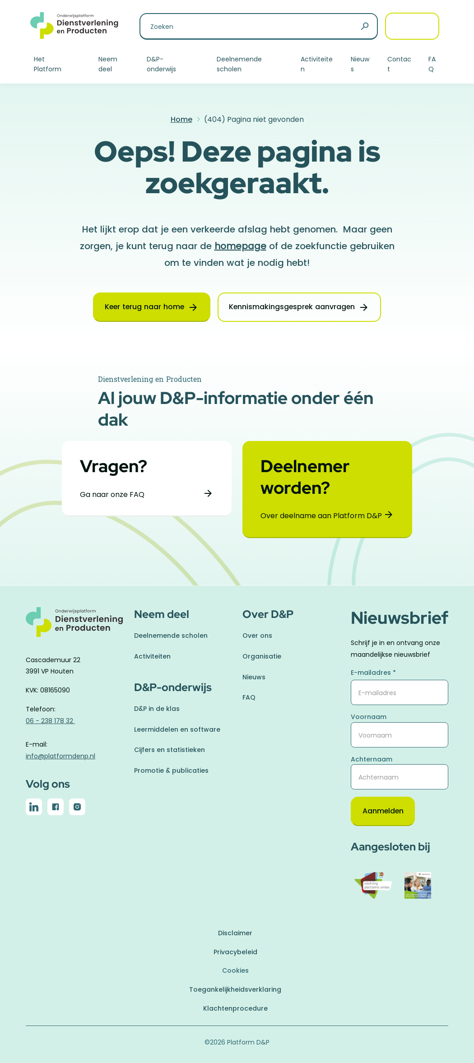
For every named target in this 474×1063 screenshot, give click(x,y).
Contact (399, 64)
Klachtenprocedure (235, 1008)
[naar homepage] (74, 627)
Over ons (257, 635)
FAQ (432, 64)
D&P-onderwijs (161, 64)
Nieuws (360, 64)
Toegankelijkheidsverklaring (235, 989)
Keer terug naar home (143, 307)
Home (181, 119)
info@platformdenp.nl (60, 755)
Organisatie (261, 656)
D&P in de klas (157, 708)
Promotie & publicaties (171, 770)
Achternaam (371, 758)
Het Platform (47, 64)
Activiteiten (317, 64)
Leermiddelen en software (177, 728)
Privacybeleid (235, 951)
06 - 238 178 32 (50, 720)
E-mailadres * (373, 672)
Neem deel (107, 64)
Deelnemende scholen (239, 64)
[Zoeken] (364, 26)
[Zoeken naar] (258, 26)
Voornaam (368, 716)
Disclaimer (235, 933)
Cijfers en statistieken (169, 749)
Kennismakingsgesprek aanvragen (293, 307)
